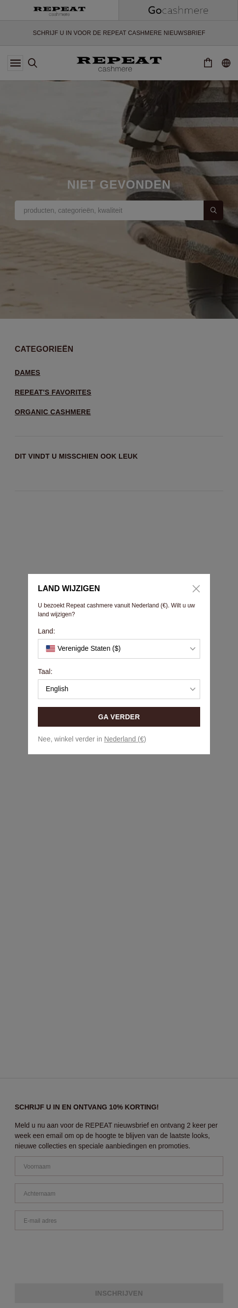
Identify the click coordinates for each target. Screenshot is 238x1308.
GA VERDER (119, 717)
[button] (119, 649)
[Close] (192, 588)
